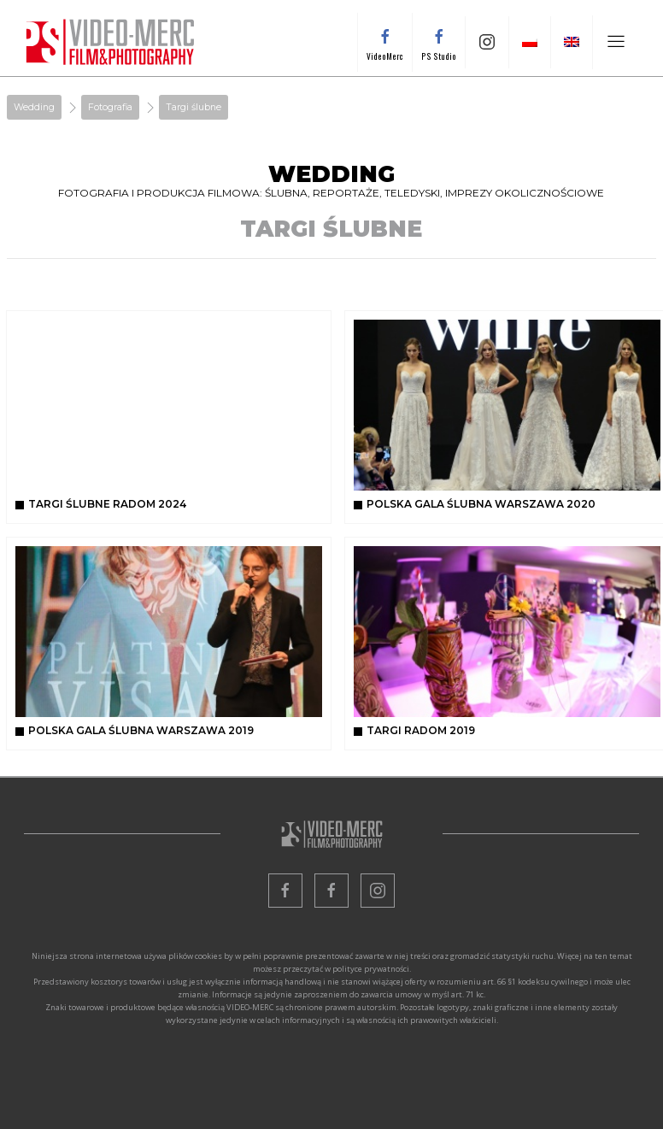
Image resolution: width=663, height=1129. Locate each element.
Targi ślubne (193, 107)
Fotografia (110, 107)
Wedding (34, 107)
